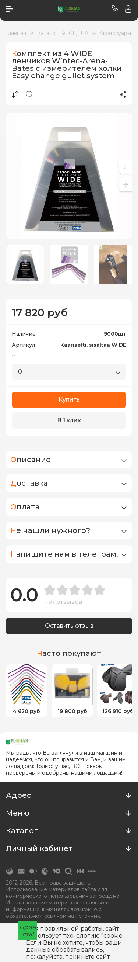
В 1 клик (69, 420)
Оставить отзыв (69, 625)
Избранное (29, 94)
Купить (69, 399)
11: (14, 357)
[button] (125, 184)
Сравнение (15, 94)
